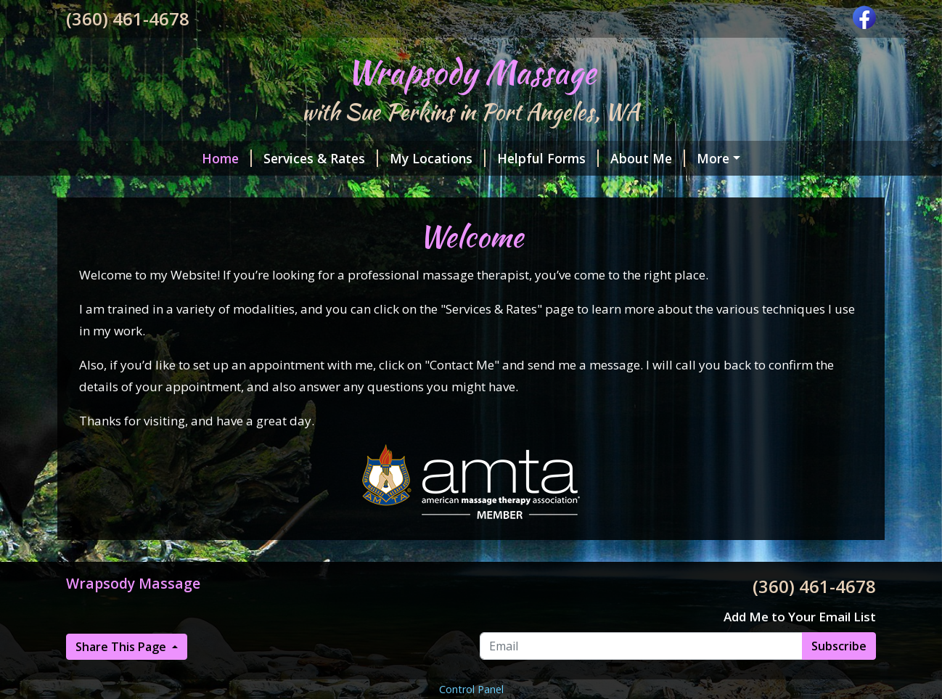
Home (227, 158)
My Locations (438, 158)
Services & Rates (320, 158)
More (713, 158)
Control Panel (471, 689)
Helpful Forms (548, 158)
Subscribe (839, 646)
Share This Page (122, 647)
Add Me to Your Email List (800, 616)
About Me (647, 158)
